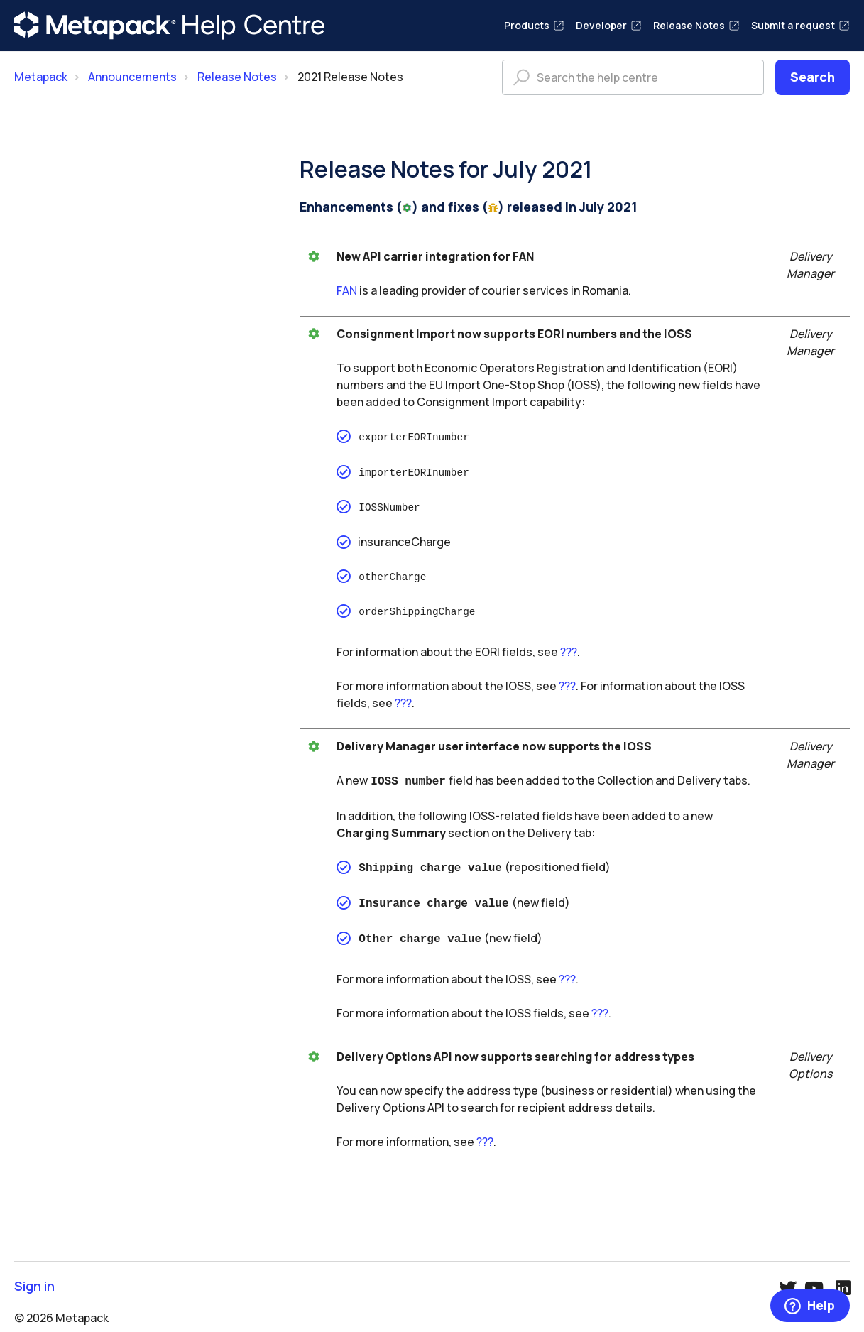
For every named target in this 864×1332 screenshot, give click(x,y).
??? (568, 646)
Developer (609, 25)
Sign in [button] (34, 1275)
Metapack (40, 76)
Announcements (132, 76)
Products (534, 25)
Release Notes (696, 25)
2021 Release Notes (350, 76)
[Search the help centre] (633, 77)
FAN (347, 290)
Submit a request (800, 25)
